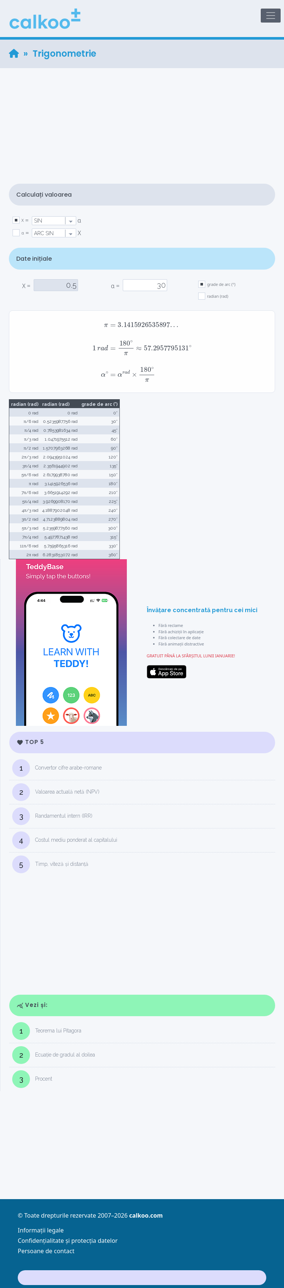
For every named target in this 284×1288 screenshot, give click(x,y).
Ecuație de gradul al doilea (53, 1055)
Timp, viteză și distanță (50, 864)
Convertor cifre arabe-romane (57, 768)
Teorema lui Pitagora (46, 1031)
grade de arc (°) (221, 284)
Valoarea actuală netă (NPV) (55, 792)
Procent (32, 1079)
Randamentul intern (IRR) (52, 816)
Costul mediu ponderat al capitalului (64, 840)
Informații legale (41, 1230)
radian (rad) (217, 296)
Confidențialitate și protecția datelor (68, 1241)
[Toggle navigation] (270, 15)
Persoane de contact (46, 1251)
